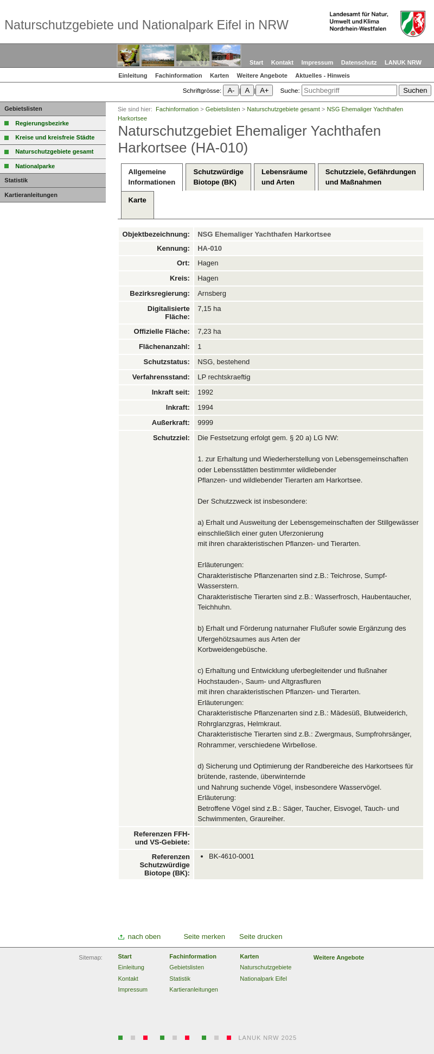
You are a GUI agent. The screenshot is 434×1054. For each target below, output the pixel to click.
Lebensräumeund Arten (284, 177)
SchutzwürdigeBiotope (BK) (218, 177)
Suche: (289, 90)
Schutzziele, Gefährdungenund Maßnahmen (371, 177)
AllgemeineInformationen (152, 177)
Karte (137, 205)
